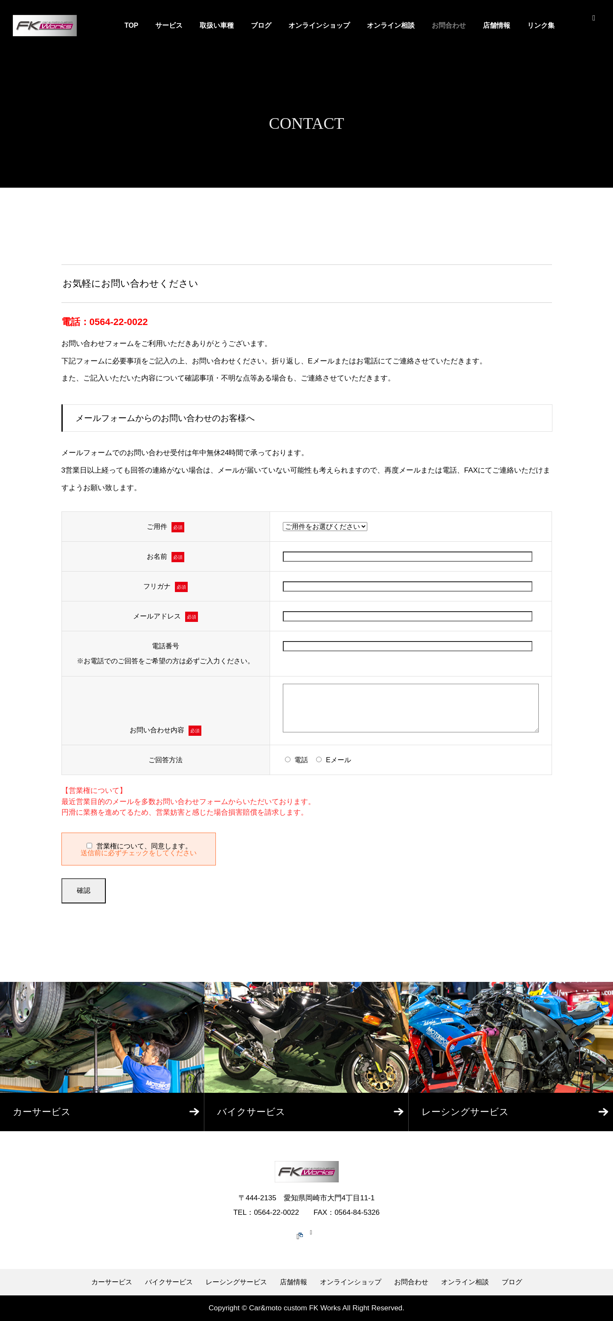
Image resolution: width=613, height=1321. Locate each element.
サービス (169, 25)
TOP (132, 25)
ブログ (261, 25)
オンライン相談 (391, 25)
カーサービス (111, 1282)
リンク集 (541, 25)
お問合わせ (449, 25)
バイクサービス (169, 1282)
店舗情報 (496, 25)
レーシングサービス (236, 1282)
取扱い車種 (217, 25)
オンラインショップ (319, 25)
